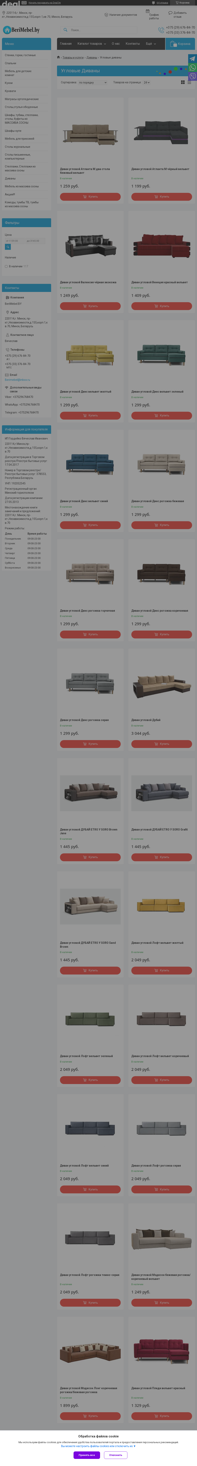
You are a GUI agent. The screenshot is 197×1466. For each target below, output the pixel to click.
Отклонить (115, 1455)
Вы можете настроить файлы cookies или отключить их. (97, 1446)
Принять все (87, 1455)
